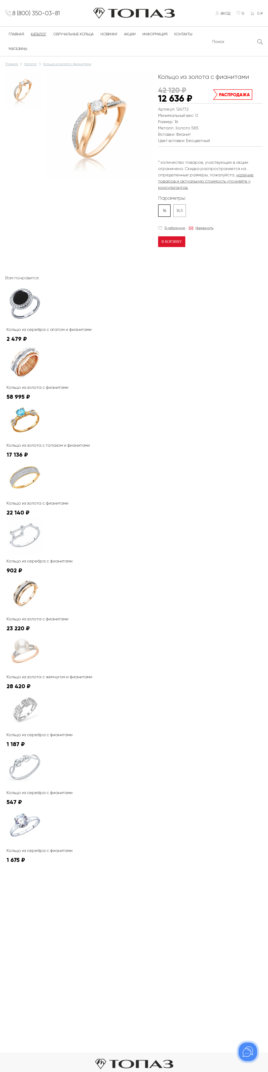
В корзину (171, 243)
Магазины (18, 50)
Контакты (183, 36)
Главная (16, 36)
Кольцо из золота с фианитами (67, 66)
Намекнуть (204, 229)
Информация (155, 36)
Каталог (38, 36)
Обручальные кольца (73, 36)
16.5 (179, 211)
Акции (130, 36)
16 (164, 211)
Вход (224, 14)
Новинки (108, 36)
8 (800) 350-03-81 (39, 14)
